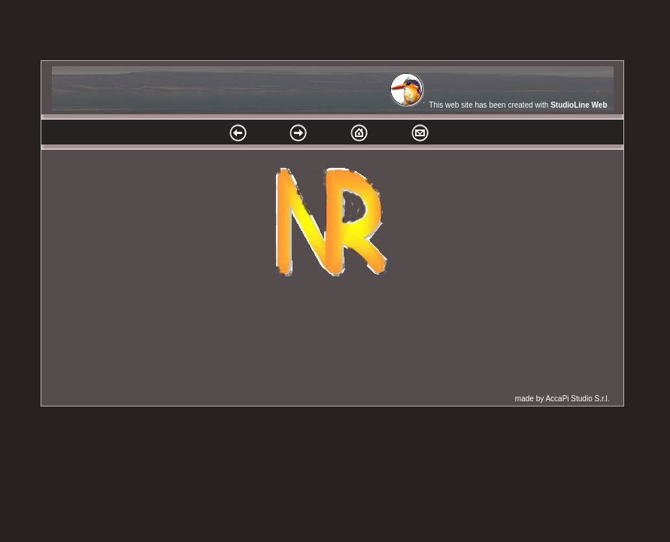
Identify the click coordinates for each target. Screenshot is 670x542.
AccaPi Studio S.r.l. (577, 398)
